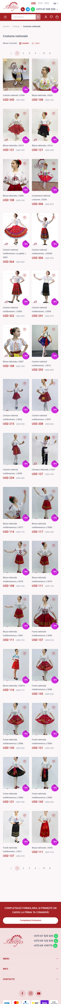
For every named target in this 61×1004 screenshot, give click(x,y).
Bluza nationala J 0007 (13, 361)
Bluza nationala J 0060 (42, 847)
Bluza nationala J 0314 (42, 145)
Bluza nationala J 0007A (14, 685)
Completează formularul (30, 920)
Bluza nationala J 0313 (13, 145)
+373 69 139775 (43, 945)
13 (44, 53)
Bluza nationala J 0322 (42, 95)
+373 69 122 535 (43, 940)
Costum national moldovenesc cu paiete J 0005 (14, 254)
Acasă (6, 26)
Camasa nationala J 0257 (43, 469)
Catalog (15, 26)
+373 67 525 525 (45, 9)
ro (55, 3)
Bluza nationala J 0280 (13, 195)
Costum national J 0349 (14, 95)
